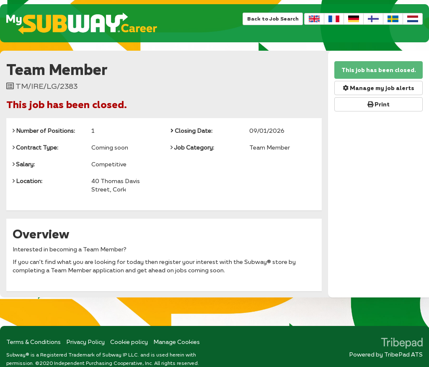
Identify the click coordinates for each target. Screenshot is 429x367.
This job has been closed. (378, 70)
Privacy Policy (85, 341)
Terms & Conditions (33, 341)
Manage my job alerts (378, 88)
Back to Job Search (272, 19)
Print (378, 104)
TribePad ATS (403, 354)
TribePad (402, 344)
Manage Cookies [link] (176, 341)
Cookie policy (129, 341)
